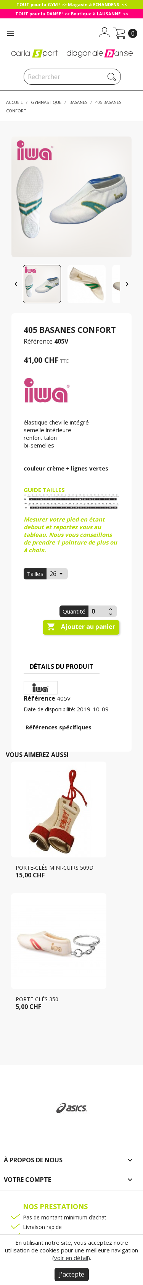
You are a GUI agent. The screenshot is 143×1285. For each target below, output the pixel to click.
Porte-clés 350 (37, 999)
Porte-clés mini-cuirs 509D (54, 867)
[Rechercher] (72, 77)
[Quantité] (97, 611)
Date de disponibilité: (49, 709)
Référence (38, 341)
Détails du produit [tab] (61, 666)
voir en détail (71, 1258)
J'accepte (71, 1274)
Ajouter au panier (81, 627)
